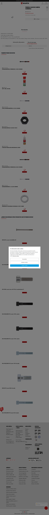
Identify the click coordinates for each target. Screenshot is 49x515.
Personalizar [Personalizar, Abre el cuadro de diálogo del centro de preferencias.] (24, 259)
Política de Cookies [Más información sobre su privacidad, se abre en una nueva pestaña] (16, 256)
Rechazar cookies (24, 262)
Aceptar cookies (24, 265)
